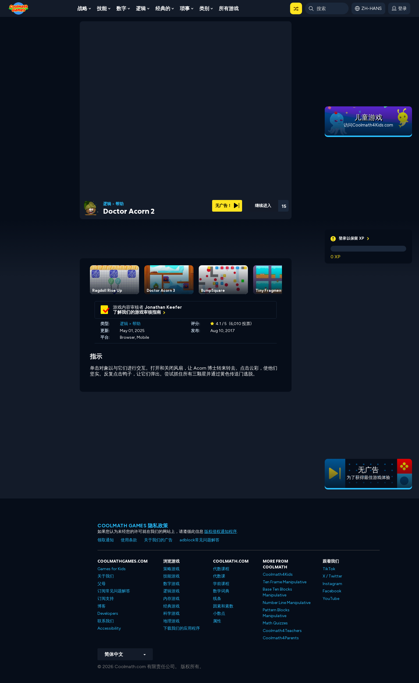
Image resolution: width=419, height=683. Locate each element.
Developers (107, 613)
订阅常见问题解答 (113, 591)
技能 (102, 8)
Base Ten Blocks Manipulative (277, 592)
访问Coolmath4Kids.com (368, 125)
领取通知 (105, 540)
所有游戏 (229, 8)
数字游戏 (171, 583)
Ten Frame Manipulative (284, 582)
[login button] (399, 8)
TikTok (329, 568)
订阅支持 (105, 598)
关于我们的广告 (158, 540)
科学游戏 (171, 613)
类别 (204, 8)
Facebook (332, 591)
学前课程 (221, 583)
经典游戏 (171, 606)
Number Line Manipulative (286, 602)
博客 (101, 606)
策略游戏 (171, 568)
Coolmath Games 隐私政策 (132, 526)
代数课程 (221, 568)
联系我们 (105, 621)
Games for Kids (111, 568)
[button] (296, 8)
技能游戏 (171, 576)
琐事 (185, 8)
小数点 (219, 613)
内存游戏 (171, 598)
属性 (217, 621)
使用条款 (129, 540)
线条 (217, 598)
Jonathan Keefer (163, 307)
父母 (101, 583)
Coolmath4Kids (278, 574)
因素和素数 (223, 606)
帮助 (120, 204)
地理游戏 (171, 621)
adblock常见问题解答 (199, 540)
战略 (82, 8)
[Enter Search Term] (327, 8)
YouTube (331, 598)
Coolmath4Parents (281, 637)
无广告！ (227, 205)
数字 (121, 8)
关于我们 (105, 576)
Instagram (332, 583)
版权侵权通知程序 (220, 531)
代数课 (219, 576)
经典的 (162, 8)
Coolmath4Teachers (282, 630)
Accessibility (109, 628)
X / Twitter (332, 576)
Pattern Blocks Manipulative (276, 612)
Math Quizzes (275, 623)
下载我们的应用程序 (181, 628)
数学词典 (221, 591)
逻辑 (141, 8)
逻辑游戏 (171, 591)
